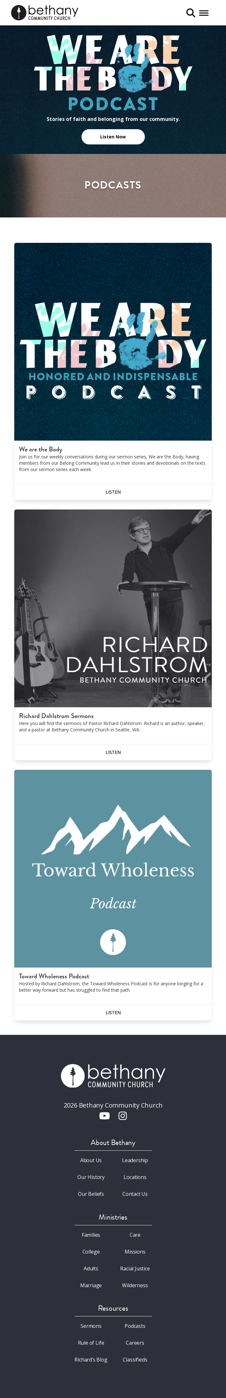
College (91, 1251)
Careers (135, 1342)
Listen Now (113, 137)
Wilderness (135, 1285)
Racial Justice (135, 1268)
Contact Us (135, 1193)
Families (91, 1234)
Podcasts (135, 1325)
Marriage (91, 1285)
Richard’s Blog (90, 1359)
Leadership (135, 1160)
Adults (91, 1268)
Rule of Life (91, 1342)
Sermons (91, 1325)
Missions (135, 1251)
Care (135, 1234)
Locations (135, 1177)
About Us (91, 1160)
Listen (113, 492)
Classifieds (135, 1359)
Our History (91, 1177)
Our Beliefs (91, 1193)
